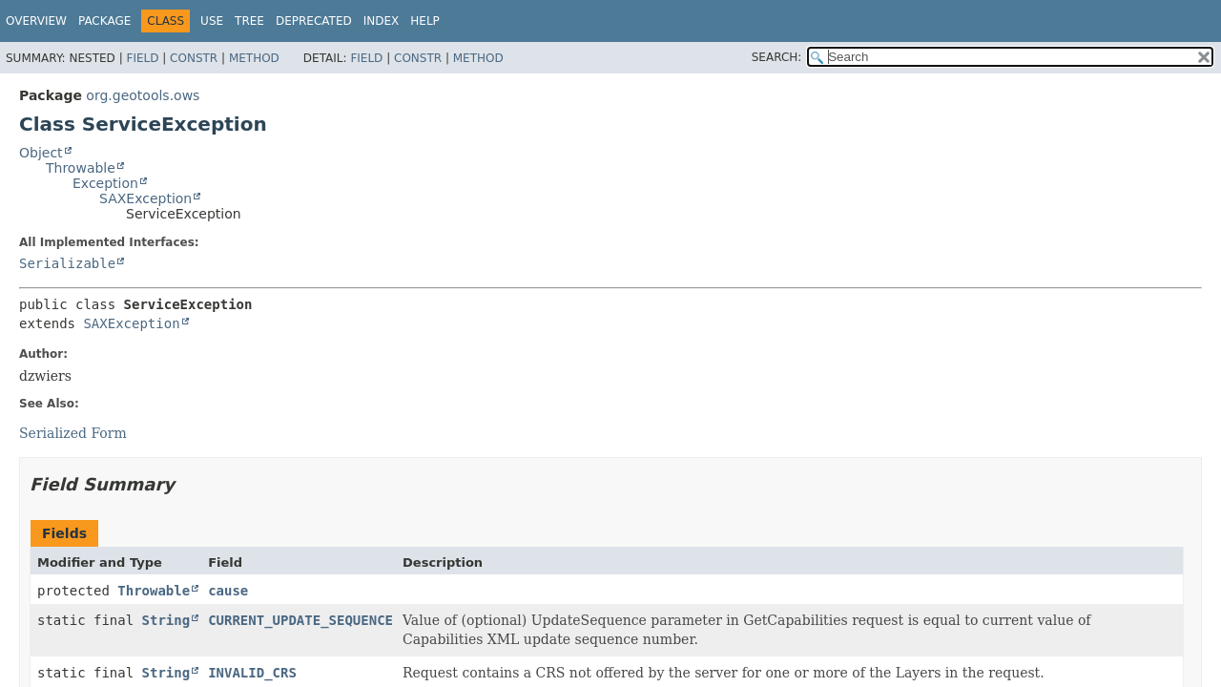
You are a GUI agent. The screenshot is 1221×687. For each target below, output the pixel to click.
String (166, 620)
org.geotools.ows (142, 95)
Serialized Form (73, 433)
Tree (249, 21)
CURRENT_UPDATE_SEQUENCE (300, 620)
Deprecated (314, 21)
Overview (36, 21)
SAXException (145, 198)
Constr (193, 58)
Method (254, 58)
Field (142, 58)
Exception (105, 183)
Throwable (80, 168)
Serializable (67, 263)
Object (41, 152)
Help (425, 21)
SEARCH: (777, 57)
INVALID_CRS (252, 672)
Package (104, 21)
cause (228, 590)
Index (381, 21)
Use (211, 21)
